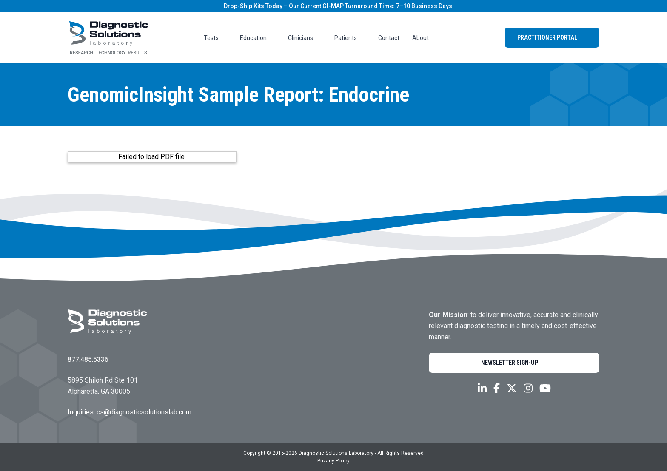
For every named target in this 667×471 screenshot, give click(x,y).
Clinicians (305, 37)
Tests (215, 37)
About (424, 37)
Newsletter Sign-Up (514, 362)
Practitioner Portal (552, 37)
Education (257, 37)
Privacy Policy (333, 461)
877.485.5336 (88, 359)
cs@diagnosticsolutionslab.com (144, 412)
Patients (349, 37)
